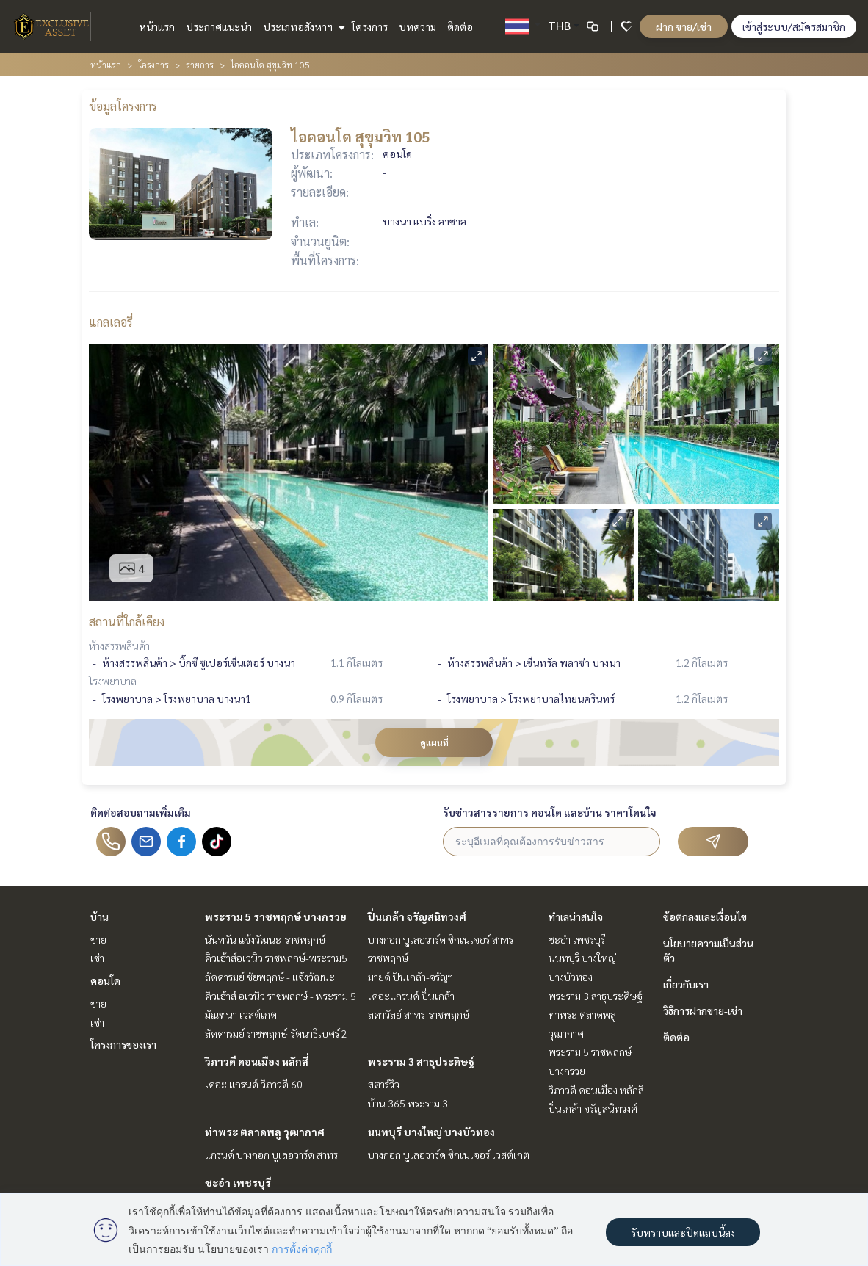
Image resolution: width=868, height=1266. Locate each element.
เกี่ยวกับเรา (686, 984)
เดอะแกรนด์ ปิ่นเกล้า (411, 995)
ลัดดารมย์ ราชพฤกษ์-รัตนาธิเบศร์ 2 (276, 1033)
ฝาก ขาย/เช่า (684, 26)
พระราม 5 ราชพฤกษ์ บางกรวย (276, 916)
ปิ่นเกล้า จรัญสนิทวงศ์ (417, 916)
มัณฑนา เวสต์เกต (241, 1014)
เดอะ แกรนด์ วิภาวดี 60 (254, 1083)
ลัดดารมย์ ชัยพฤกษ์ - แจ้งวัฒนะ (270, 976)
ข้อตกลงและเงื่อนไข (705, 916)
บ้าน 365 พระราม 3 (408, 1103)
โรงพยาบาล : (115, 680)
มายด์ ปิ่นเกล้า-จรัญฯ (410, 976)
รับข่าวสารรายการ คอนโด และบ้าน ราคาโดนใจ (550, 812)
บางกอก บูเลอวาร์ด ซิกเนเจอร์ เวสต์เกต (448, 1154)
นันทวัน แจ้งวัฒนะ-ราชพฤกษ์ (265, 939)
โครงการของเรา (123, 1044)
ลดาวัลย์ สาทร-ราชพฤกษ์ (418, 1014)
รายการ (200, 64)
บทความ (417, 26)
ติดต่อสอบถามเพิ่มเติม (140, 812)
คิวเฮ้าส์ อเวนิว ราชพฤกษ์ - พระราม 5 (280, 995)
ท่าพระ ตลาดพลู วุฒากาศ (265, 1131)
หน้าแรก (157, 26)
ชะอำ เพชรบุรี (238, 1182)
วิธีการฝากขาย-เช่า (702, 1010)
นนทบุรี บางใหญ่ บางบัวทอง (431, 1131)
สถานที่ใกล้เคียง (126, 621)
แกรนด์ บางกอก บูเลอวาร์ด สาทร (271, 1154)
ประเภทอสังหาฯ (302, 26)
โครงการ (370, 26)
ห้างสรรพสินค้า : (121, 645)
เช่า (97, 957)
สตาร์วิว (383, 1083)
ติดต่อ (460, 26)
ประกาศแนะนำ (219, 26)
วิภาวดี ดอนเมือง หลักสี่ (256, 1061)
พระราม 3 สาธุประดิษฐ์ (421, 1061)
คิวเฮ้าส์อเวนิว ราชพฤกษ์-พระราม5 (276, 957)
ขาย (98, 939)
